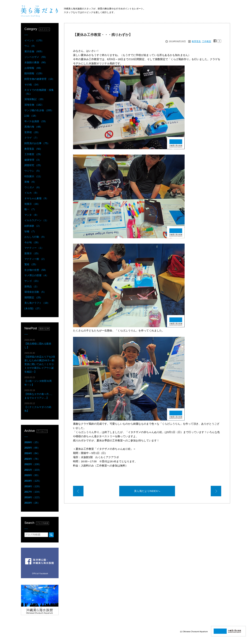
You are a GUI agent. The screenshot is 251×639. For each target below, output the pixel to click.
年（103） (32, 469)
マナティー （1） (34, 247)
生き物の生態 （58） (35, 270)
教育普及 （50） (33, 148)
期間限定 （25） (33, 297)
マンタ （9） (31, 214)
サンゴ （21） (32, 281)
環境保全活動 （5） (35, 291)
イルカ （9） (31, 192)
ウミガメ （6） (32, 187)
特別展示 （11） (33, 176)
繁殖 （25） (30, 264)
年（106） (32, 464)
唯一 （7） (30, 209)
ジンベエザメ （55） (35, 57)
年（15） (32, 442)
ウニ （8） (30, 45)
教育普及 (196, 41)
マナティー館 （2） (35, 259)
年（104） (32, 491)
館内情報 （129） (34, 73)
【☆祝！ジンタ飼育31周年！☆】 (38, 381)
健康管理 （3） (32, 159)
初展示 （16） (32, 203)
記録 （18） (30, 115)
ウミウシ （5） (32, 170)
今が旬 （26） (32, 242)
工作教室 (206, 41)
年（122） (32, 497)
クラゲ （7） (31, 137)
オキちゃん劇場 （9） (36, 198)
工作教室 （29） (33, 154)
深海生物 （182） (34, 104)
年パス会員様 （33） (35, 121)
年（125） (32, 480)
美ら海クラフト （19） (37, 302)
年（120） (32, 486)
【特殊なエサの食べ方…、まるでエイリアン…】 (39, 394)
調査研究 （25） (33, 165)
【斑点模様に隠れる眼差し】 (37, 344)
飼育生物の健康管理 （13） (39, 79)
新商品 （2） (31, 286)
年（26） (32, 502)
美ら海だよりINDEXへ (147, 490)
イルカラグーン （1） (36, 220)
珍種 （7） (30, 231)
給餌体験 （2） (32, 225)
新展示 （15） (32, 253)
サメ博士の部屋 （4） (36, 275)
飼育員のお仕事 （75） (37, 143)
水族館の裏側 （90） (35, 62)
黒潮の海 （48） (33, 126)
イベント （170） (34, 40)
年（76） (32, 458)
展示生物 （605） (34, 51)
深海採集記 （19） (34, 99)
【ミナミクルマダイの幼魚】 (37, 407)
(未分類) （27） (33, 308)
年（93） (32, 475)
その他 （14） (32, 84)
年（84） (32, 453)
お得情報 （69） (33, 68)
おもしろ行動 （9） (35, 236)
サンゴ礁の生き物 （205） (39, 110)
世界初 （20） (32, 132)
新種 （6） (30, 181)
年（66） (32, 447)
